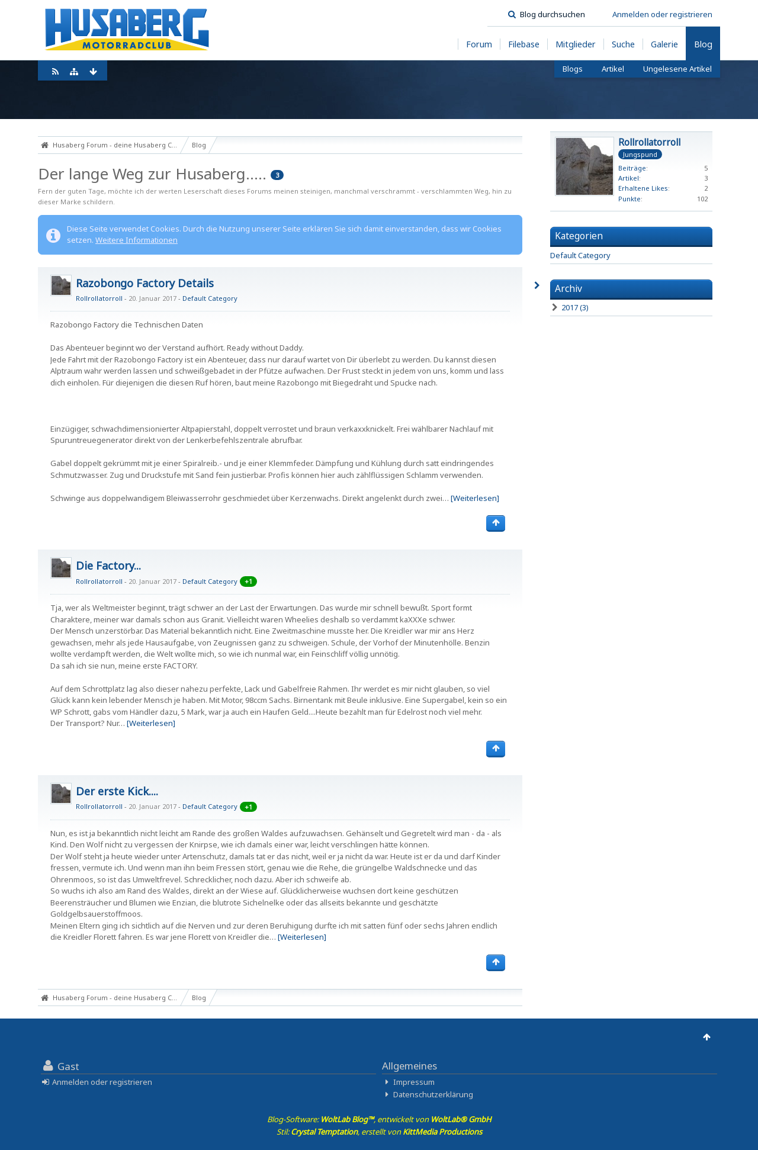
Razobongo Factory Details (145, 283)
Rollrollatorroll (99, 298)
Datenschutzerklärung (433, 1094)
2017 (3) (569, 307)
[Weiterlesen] (475, 498)
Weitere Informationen (136, 240)
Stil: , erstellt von (379, 1131)
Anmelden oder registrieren (662, 14)
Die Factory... (108, 565)
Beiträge (632, 167)
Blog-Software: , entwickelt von (379, 1119)
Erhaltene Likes (643, 188)
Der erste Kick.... (117, 791)
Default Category (209, 298)
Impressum (414, 1082)
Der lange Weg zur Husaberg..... (152, 173)
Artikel (628, 178)
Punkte (629, 198)
